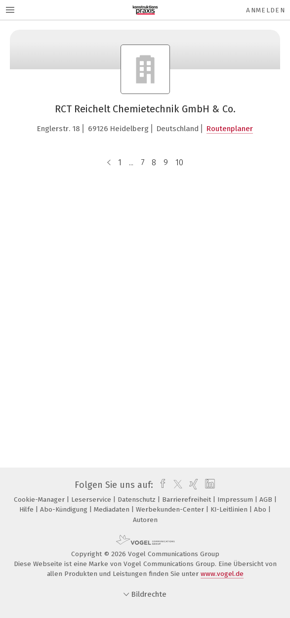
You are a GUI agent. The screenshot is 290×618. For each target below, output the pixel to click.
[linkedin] (209, 484)
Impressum (236, 499)
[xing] (192, 484)
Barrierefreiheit (187, 499)
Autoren (145, 520)
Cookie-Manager (40, 499)
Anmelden (265, 10)
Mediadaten (112, 509)
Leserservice (92, 499)
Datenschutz (138, 499)
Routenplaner (230, 128)
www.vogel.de (222, 574)
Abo (261, 509)
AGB (266, 499)
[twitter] (175, 484)
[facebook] (160, 484)
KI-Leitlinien (229, 509)
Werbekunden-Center (171, 509)
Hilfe (27, 509)
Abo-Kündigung (64, 509)
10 (179, 162)
